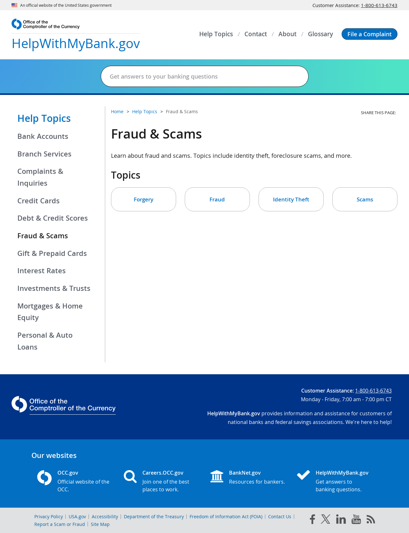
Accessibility (105, 516)
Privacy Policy (48, 516)
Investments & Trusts (53, 288)
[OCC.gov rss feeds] (371, 520)
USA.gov (77, 516)
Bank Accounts (42, 136)
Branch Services (44, 154)
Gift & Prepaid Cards (52, 253)
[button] (369, 34)
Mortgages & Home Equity (50, 312)
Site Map (100, 524)
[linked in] (341, 520)
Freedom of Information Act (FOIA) (226, 516)
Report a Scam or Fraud (59, 524)
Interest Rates (41, 270)
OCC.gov (67, 472)
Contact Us (279, 516)
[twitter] (325, 520)
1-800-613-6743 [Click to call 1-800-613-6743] (379, 5)
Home (117, 111)
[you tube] (356, 520)
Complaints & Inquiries (40, 177)
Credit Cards (38, 201)
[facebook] (312, 520)
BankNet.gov (245, 472)
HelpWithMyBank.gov (342, 472)
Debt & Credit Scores (52, 218)
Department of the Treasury (154, 516)
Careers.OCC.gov (162, 472)
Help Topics (44, 118)
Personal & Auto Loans (44, 341)
